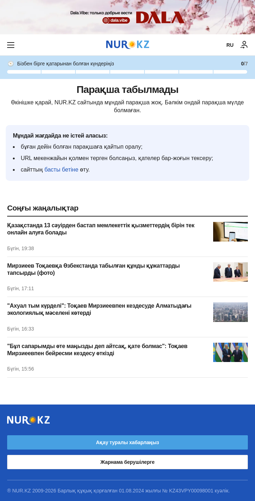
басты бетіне (61, 170)
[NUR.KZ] (127, 45)
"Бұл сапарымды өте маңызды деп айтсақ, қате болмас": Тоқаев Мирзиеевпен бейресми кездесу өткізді (97, 349)
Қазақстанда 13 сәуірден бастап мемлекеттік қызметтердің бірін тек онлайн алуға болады (100, 228)
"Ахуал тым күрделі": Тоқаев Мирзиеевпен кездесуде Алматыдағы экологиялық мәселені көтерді (99, 309)
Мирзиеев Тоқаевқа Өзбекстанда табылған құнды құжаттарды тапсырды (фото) (93, 269)
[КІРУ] (244, 45)
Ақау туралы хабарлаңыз (127, 442)
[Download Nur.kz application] (127, 17)
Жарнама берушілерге (127, 462)
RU (230, 45)
